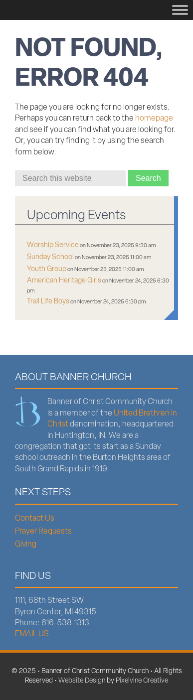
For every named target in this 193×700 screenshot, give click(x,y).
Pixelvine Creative (142, 681)
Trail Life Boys (48, 301)
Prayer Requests (43, 532)
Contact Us (34, 519)
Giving (25, 545)
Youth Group (46, 269)
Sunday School (50, 257)
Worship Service (53, 245)
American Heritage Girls (64, 280)
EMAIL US (32, 634)
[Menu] (180, 9)
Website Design (81, 681)
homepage (154, 119)
